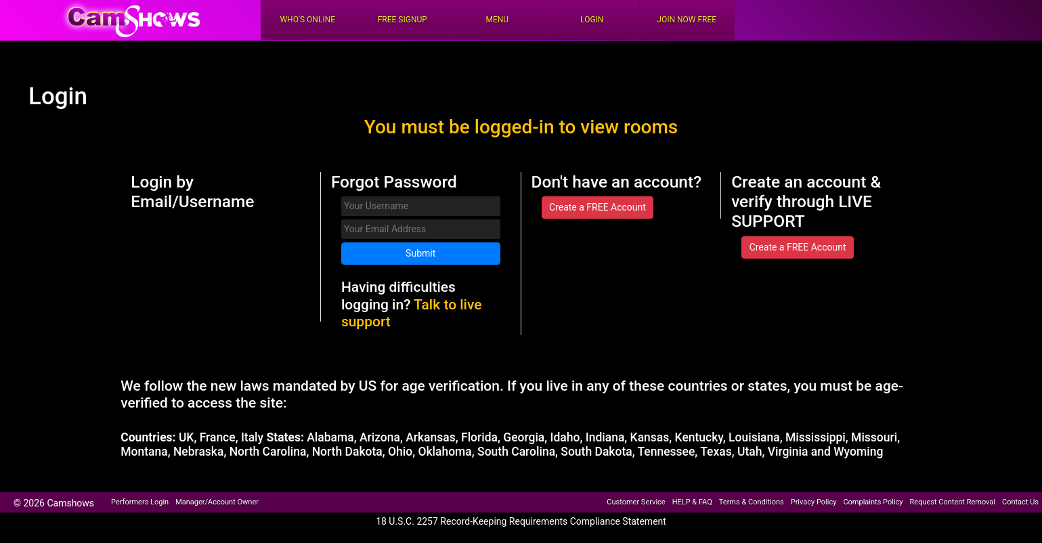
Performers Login (140, 502)
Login (591, 19)
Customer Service (636, 502)
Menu (496, 19)
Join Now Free (686, 19)
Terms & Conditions (751, 502)
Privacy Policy (814, 502)
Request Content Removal (952, 502)
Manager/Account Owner (217, 502)
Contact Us (1020, 502)
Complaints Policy (873, 502)
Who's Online (307, 19)
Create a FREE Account (597, 207)
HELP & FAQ (692, 502)
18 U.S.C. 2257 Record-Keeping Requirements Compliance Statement (521, 521)
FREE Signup (402, 19)
